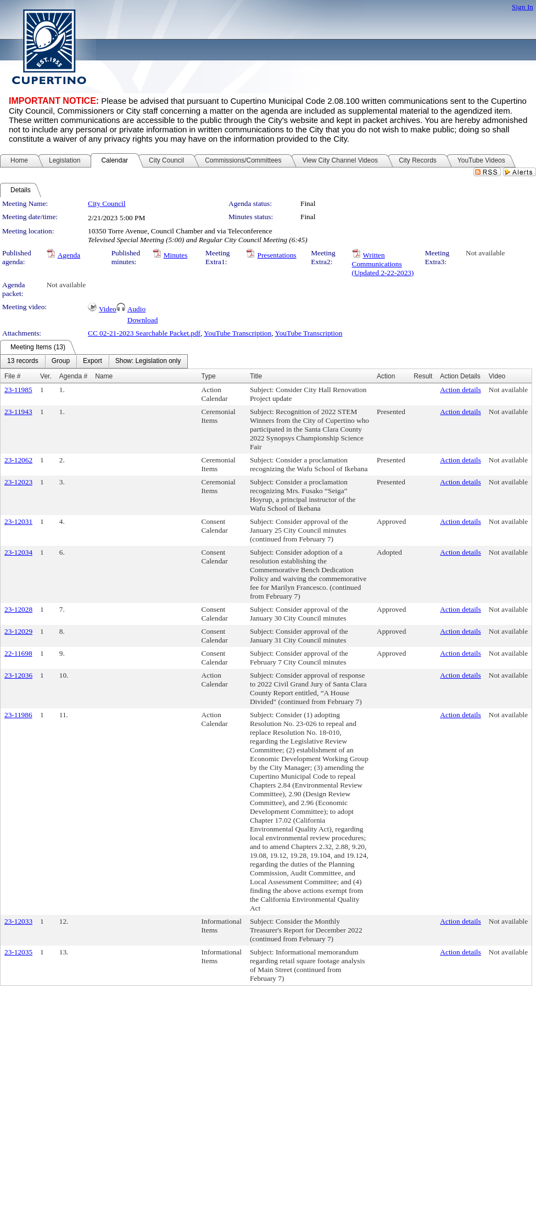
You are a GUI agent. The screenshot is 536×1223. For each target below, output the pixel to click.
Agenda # (73, 376)
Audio (136, 309)
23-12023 (18, 482)
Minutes (176, 255)
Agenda (69, 255)
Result (423, 376)
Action (386, 376)
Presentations (276, 255)
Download (142, 320)
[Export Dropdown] (92, 361)
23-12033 (18, 921)
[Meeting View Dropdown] (148, 361)
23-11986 (18, 715)
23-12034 (18, 552)
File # (12, 376)
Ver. (46, 376)
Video (107, 309)
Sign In (522, 7)
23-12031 (18, 521)
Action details (460, 390)
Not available (485, 253)
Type (209, 376)
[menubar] (94, 361)
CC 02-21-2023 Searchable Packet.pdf (144, 333)
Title (256, 376)
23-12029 (18, 631)
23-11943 (18, 411)
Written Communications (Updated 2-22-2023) (383, 264)
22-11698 (18, 653)
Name (104, 376)
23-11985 (18, 390)
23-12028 (18, 609)
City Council (107, 203)
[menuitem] (23, 361)
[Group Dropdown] (60, 361)
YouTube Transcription (237, 333)
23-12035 (18, 952)
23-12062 (18, 460)
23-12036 (18, 675)
